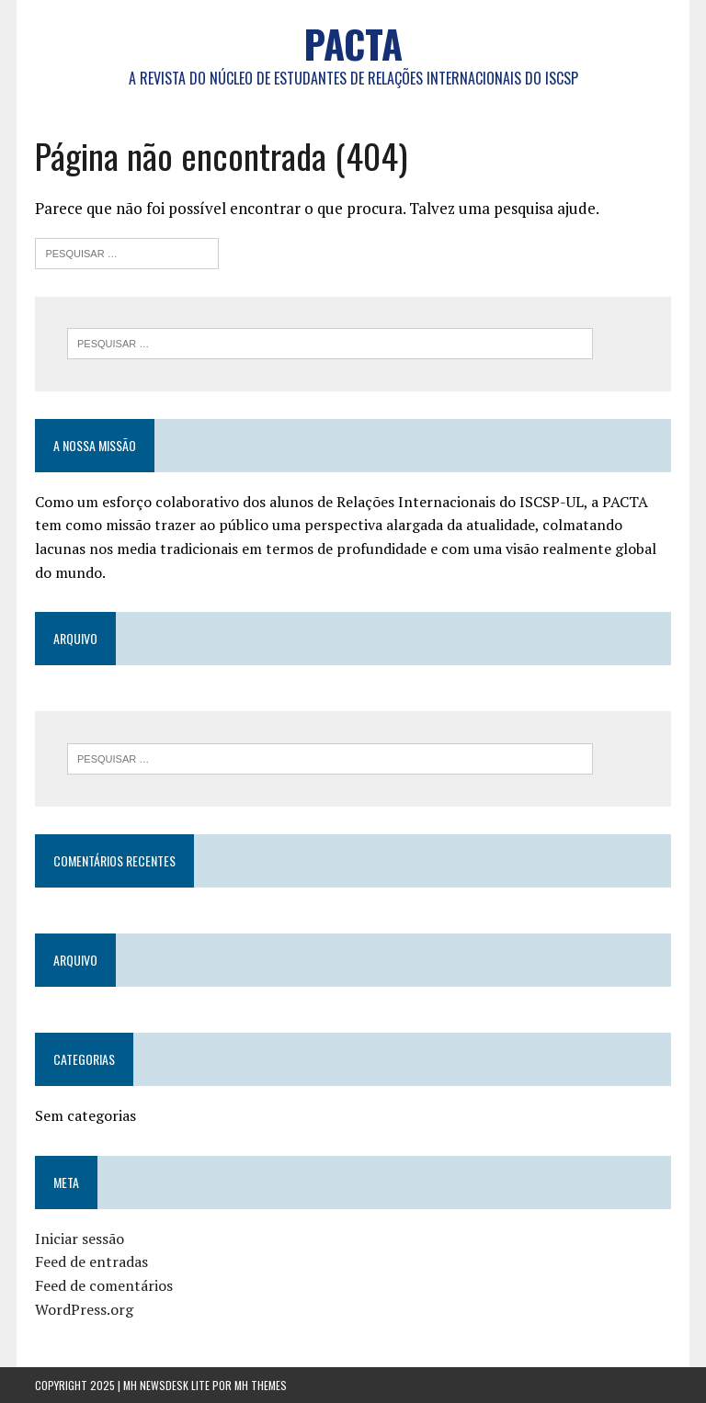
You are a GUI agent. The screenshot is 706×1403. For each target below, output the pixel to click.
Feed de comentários (104, 1285)
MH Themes (260, 1385)
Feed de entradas (91, 1261)
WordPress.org (84, 1309)
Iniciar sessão (79, 1238)
